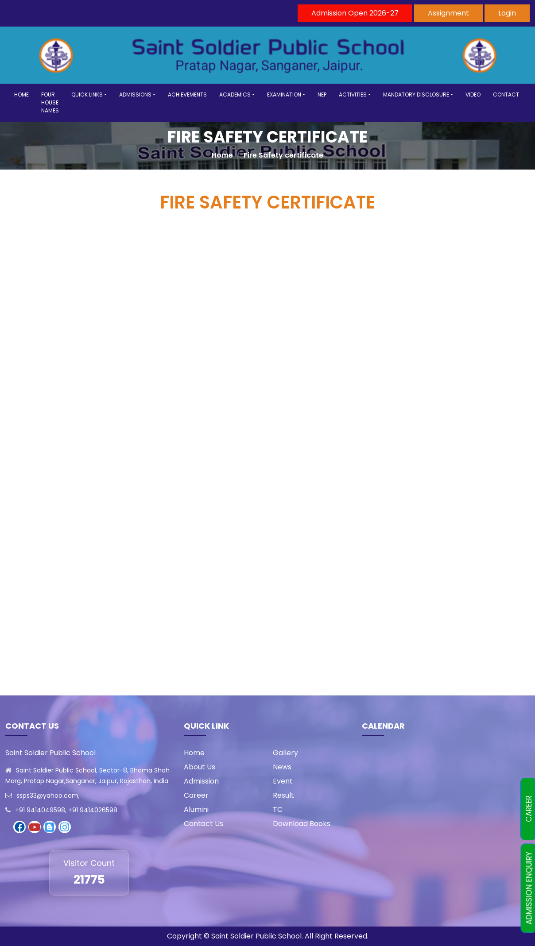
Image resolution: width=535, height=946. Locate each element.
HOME (21, 94)
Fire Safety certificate (283, 155)
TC (278, 809)
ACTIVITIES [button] (353, 94)
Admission (201, 781)
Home (222, 155)
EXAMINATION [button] (284, 94)
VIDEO (473, 94)
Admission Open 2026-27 (355, 13)
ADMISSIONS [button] (135, 94)
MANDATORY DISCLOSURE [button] (416, 94)
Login (507, 13)
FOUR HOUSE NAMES (50, 102)
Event (283, 781)
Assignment (448, 13)
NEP (322, 94)
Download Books (301, 824)
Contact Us (203, 824)
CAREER (528, 809)
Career (196, 795)
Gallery (285, 753)
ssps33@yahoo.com (47, 795)
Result (283, 795)
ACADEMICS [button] (235, 94)
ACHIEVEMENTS (187, 94)
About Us (199, 767)
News (282, 767)
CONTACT (506, 94)
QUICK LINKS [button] (87, 94)
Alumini (196, 809)
